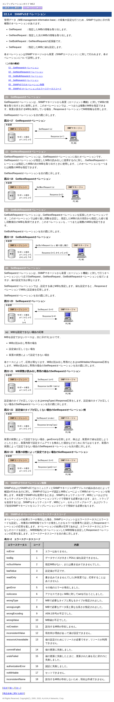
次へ (18, 688)
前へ (12, 688)
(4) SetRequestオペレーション (23, 80)
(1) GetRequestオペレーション (23, 67)
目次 (5, 688)
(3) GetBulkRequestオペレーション (25, 76)
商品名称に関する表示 (13, 693)
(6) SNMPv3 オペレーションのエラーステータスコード (34, 88)
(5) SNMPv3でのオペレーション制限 (26, 84)
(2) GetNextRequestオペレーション (25, 72)
